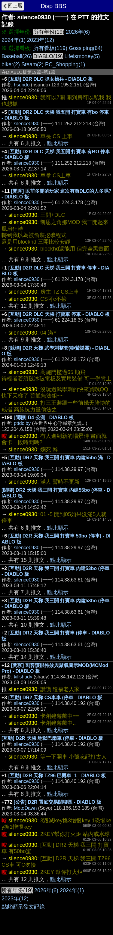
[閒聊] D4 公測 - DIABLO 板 (44, 417)
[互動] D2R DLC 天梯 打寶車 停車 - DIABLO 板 (59, 314)
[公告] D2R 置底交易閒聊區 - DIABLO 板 (58, 802)
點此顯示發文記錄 (23, 907)
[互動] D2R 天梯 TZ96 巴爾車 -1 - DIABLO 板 (57, 775)
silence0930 (26, 123)
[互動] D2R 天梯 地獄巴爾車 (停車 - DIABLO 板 (52, 738)
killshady (23, 676)
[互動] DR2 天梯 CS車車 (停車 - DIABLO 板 (55, 697)
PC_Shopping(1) (65, 64)
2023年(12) (40, 40)
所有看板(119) (50, 48)
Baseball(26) (17, 56)
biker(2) (11, 64)
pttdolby (22, 423)
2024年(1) (14, 40)
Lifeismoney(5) (82, 56)
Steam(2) (32, 64)
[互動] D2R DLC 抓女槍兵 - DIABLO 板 (50, 79)
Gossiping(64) (85, 48)
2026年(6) (78, 32)
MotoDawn (25, 808)
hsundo (22, 84)
